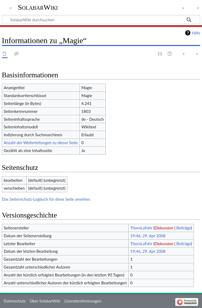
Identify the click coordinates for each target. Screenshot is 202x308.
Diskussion (163, 227)
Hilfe (196, 33)
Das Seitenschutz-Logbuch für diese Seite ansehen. (46, 199)
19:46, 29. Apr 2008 (147, 235)
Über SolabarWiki (45, 301)
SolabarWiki (38, 7)
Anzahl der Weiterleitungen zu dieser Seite (41, 142)
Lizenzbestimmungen (82, 301)
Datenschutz (15, 301)
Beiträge (183, 227)
